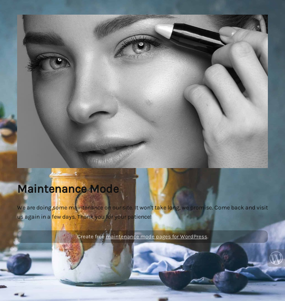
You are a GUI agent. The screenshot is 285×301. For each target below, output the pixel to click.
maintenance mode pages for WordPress (156, 236)
